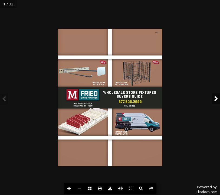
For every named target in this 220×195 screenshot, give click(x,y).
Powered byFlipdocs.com (206, 189)
